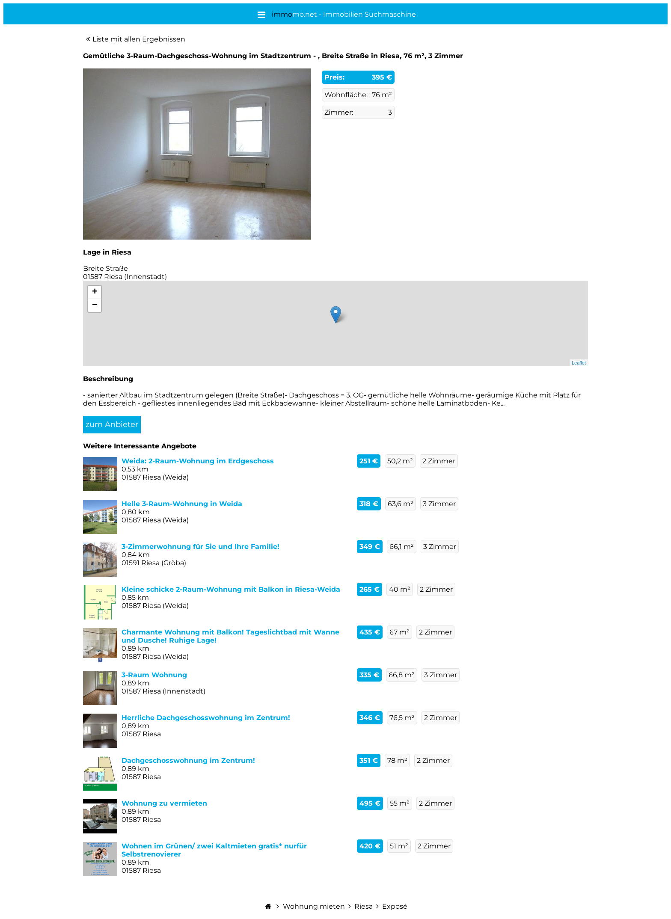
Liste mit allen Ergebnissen (138, 39)
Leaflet (579, 362)
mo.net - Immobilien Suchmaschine (344, 14)
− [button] (95, 305)
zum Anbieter (112, 424)
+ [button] (95, 292)
